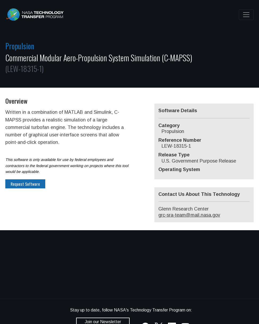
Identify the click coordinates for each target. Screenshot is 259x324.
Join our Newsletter (103, 321)
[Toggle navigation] (246, 14)
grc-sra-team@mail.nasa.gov (189, 215)
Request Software (25, 184)
